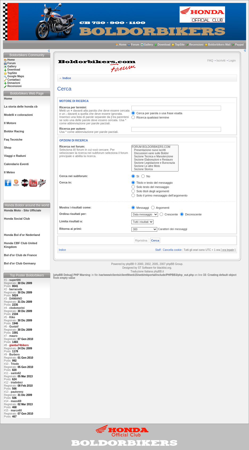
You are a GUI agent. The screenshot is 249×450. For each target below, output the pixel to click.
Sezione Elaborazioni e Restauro (155, 159)
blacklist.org (164, 267)
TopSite (180, 44)
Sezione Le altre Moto (155, 166)
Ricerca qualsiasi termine (150, 117)
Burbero (14, 354)
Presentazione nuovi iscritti (155, 150)
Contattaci (13, 79)
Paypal (239, 44)
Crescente (169, 214)
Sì (135, 176)
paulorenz (17, 391)
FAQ (210, 60)
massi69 (16, 401)
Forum (135, 44)
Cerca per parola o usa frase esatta (156, 113)
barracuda (15, 289)
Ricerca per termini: (73, 107)
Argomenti (160, 207)
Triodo (15, 363)
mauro (13, 335)
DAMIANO (15, 298)
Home (122, 44)
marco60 (16, 410)
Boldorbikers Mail (219, 44)
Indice (67, 78)
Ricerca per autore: (72, 128)
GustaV (14, 326)
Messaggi (140, 207)
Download (164, 44)
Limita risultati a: (71, 221)
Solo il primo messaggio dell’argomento (159, 195)
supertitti (15, 280)
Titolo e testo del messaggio (152, 182)
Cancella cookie (172, 249)
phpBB (130, 264)
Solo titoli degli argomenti (150, 191)
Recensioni (196, 44)
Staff (157, 249)
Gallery (148, 44)
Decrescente (191, 214)
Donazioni (13, 82)
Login (232, 60)
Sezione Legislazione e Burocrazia (155, 163)
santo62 (16, 373)
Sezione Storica (155, 169)
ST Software (145, 267)
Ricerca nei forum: (72, 146)
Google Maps (15, 76)
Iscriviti (221, 60)
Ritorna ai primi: (70, 228)
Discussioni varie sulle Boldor (155, 153)
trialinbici (17, 382)
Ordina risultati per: (72, 213)
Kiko (12, 317)
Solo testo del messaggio (150, 187)
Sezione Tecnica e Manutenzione (155, 156)
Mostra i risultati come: (75, 207)
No (145, 176)
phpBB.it (159, 271)
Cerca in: (65, 182)
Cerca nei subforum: (73, 176)
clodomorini (16, 307)
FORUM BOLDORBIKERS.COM (155, 147)
